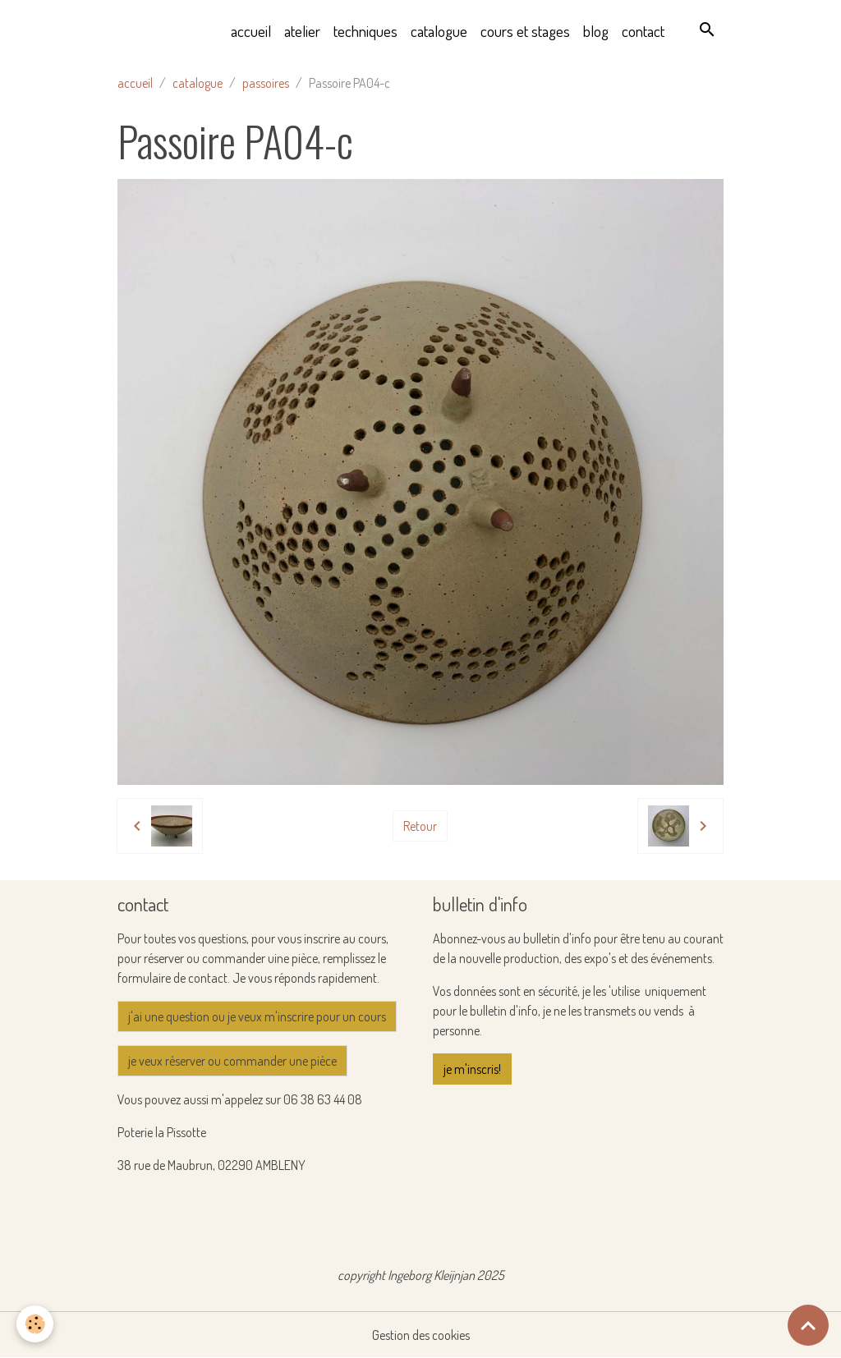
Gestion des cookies (421, 1335)
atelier (302, 31)
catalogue (439, 31)
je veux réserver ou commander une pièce (232, 1061)
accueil (251, 31)
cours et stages (525, 31)
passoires (265, 83)
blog (596, 31)
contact (643, 31)
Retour (420, 826)
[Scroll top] (808, 1325)
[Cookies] (34, 1323)
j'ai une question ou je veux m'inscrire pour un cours (257, 1016)
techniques (365, 31)
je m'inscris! (472, 1069)
